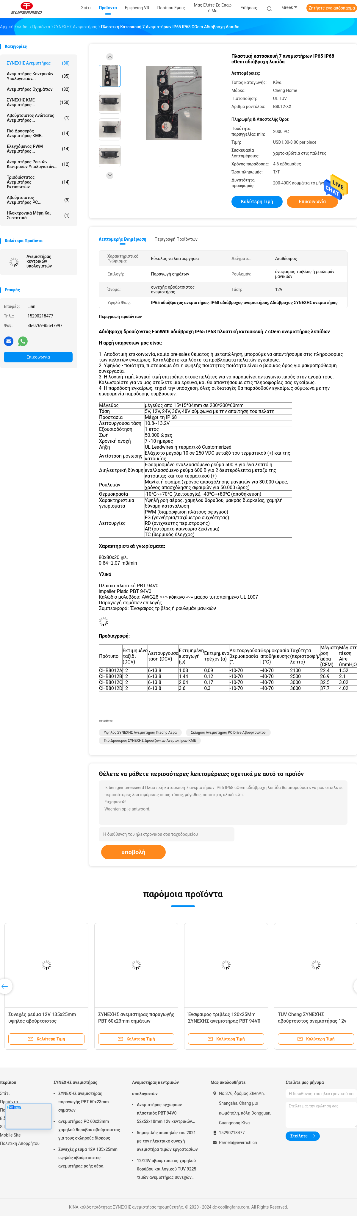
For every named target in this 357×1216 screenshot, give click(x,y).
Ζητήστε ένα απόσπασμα (332, 8)
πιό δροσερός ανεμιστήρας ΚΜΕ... (38, 133)
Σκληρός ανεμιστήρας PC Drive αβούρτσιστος (228, 732)
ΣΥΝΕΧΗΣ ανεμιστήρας (38, 63)
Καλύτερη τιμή (257, 201)
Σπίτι (5, 1093)
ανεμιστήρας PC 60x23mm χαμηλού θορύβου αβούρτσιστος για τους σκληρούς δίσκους (89, 1129)
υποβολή (133, 852)
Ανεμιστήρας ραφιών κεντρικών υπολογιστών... (38, 164)
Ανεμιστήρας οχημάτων (38, 89)
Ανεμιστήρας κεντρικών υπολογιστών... (38, 76)
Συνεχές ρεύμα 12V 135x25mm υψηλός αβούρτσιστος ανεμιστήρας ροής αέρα (42, 1021)
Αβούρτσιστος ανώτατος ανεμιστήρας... (38, 118)
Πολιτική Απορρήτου (20, 1143)
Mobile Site (10, 1135)
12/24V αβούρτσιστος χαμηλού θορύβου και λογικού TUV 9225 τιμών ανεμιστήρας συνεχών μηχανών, (166, 1169)
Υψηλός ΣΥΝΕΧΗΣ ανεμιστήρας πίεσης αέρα (140, 732)
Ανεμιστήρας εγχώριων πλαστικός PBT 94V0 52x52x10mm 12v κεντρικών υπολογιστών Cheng (164, 1114)
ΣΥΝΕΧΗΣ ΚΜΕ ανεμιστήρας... (38, 102)
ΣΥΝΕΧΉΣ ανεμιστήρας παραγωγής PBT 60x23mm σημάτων (83, 1101)
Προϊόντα (9, 1101)
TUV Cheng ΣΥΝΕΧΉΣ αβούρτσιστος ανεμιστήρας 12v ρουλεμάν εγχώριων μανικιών (312, 1021)
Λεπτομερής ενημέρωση (122, 239)
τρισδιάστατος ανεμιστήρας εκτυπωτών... (38, 182)
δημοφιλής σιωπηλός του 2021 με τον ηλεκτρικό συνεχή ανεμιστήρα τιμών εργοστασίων (167, 1141)
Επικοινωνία (38, 357)
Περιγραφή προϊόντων (176, 239)
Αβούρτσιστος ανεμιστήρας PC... (38, 200)
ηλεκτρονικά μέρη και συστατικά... (38, 215)
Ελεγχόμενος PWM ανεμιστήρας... (38, 149)
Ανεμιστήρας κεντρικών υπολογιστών (39, 261)
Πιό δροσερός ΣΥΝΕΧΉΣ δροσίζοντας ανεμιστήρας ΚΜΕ (150, 740)
